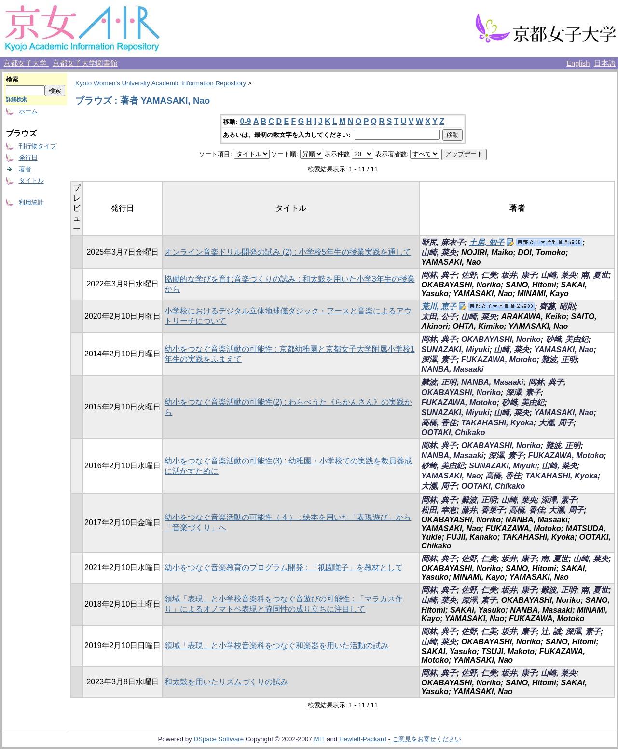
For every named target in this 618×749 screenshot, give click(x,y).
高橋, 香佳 (438, 423)
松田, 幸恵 (438, 510)
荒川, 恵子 (438, 306)
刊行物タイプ (37, 146)
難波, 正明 (559, 359)
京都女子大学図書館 (85, 63)
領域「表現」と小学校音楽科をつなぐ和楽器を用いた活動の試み (276, 645)
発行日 (28, 157)
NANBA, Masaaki (452, 369)
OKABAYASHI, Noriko (501, 339)
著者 (25, 169)
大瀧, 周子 (556, 423)
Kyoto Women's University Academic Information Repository (160, 83)
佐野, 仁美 (478, 275)
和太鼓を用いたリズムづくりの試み (226, 682)
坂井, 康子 (518, 275)
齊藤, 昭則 (557, 306)
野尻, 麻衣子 (442, 242)
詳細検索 (16, 99)
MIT (319, 739)
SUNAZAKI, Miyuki (455, 349)
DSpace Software (218, 739)
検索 (12, 79)
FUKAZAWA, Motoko (498, 359)
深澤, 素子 (438, 359)
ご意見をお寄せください (426, 739)
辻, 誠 (551, 631)
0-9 (245, 121)
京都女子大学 (26, 63)
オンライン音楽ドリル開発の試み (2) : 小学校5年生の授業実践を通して (288, 252)
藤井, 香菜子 (482, 510)
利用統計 (31, 202)
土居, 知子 (486, 242)
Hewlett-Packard (362, 739)
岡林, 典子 (438, 275)
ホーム (28, 111)
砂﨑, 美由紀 (567, 339)
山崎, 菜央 (438, 252)
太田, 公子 (438, 317)
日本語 (605, 63)
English (578, 63)
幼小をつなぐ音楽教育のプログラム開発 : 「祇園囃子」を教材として (283, 567)
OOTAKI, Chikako (453, 432)
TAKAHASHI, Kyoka (497, 423)
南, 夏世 (594, 275)
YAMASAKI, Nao (563, 349)
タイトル (31, 180)
